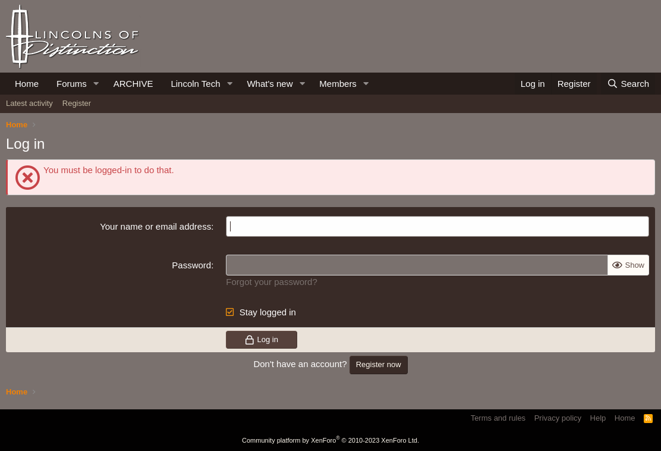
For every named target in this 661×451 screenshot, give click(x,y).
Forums (71, 84)
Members (338, 84)
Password (191, 265)
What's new (269, 84)
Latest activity (29, 103)
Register (76, 103)
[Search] (628, 84)
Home (27, 84)
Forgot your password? (271, 282)
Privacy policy (557, 418)
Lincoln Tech (195, 84)
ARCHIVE (133, 84)
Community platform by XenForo (330, 440)
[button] (96, 84)
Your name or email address (155, 226)
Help (598, 418)
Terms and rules (498, 418)
